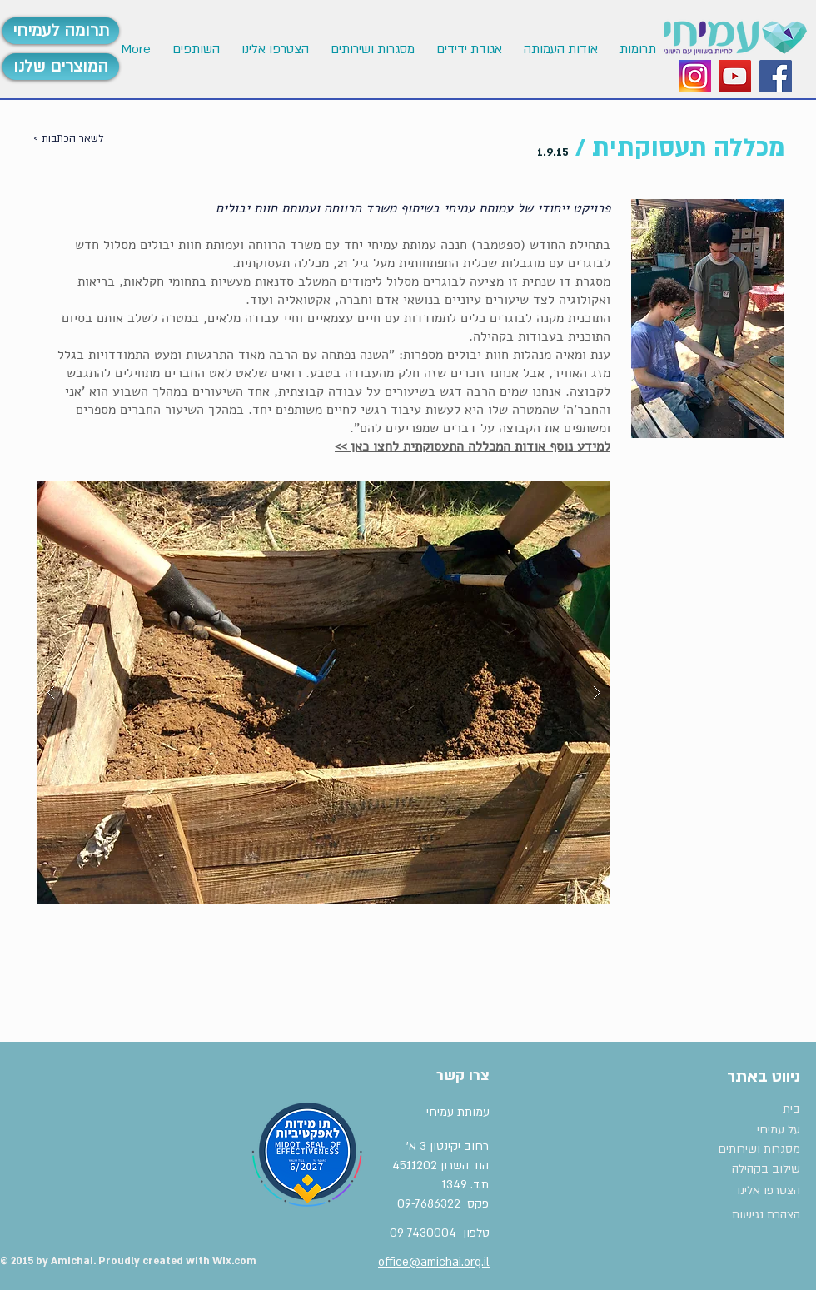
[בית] (758, 1109)
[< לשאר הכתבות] (84, 139)
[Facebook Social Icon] (775, 76)
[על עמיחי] (746, 1130)
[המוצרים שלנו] (60, 66)
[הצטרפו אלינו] (759, 1191)
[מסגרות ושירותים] (758, 1149)
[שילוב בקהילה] (754, 1169)
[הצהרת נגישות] (759, 1215)
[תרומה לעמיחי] (60, 30)
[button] (274, 49)
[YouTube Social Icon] (735, 76)
